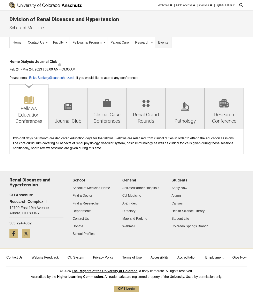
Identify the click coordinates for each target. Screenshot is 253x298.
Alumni (176, 195)
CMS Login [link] (126, 289)
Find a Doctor (82, 195)
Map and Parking (134, 218)
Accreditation (187, 257)
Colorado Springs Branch (189, 226)
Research (144, 42)
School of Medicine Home (91, 188)
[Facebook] (15, 239)
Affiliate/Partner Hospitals (140, 188)
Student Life (180, 218)
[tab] (28, 107)
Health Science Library (188, 211)
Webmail (128, 226)
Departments (82, 211)
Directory (129, 211)
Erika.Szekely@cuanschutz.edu (52, 78)
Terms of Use (132, 257)
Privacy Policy (103, 257)
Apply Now (179, 188)
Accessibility (159, 257)
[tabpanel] (126, 142)
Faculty (60, 42)
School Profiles (84, 234)
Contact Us (38, 42)
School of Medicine (26, 27)
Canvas (177, 203)
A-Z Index (129, 203)
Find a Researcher (86, 203)
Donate (78, 226)
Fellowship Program (88, 42)
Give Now (239, 257)
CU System (76, 257)
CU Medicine (131, 195)
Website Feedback (45, 257)
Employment (214, 257)
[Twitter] (27, 239)
